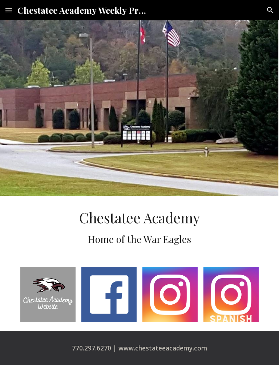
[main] (139, 227)
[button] (8, 10)
